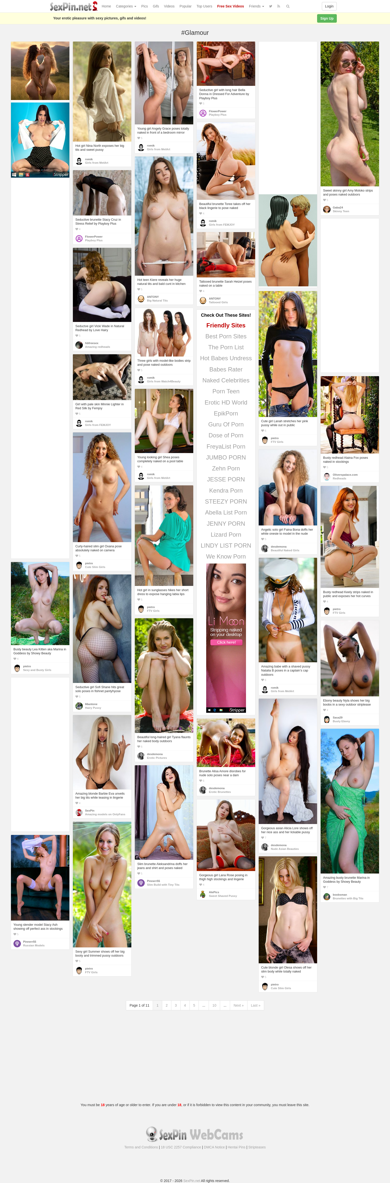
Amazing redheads (97, 346)
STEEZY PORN (226, 501)
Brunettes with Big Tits (348, 898)
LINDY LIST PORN (226, 545)
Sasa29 (337, 717)
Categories (126, 6)
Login (329, 6)
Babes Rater (226, 369)
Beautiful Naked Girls (285, 550)
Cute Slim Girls (95, 567)
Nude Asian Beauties (285, 848)
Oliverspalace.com (345, 474)
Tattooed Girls (218, 302)
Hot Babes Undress (226, 358)
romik (89, 159)
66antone (91, 704)
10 (214, 1005)
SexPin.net (191, 1181)
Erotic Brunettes (220, 791)
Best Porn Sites (225, 336)
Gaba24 (338, 207)
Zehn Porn (226, 468)
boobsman (340, 894)
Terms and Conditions (141, 1147)
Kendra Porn (226, 490)
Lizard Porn (226, 534)
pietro (275, 438)
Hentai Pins (236, 1147)
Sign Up (327, 18)
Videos (169, 6)
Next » (239, 1005)
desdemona (279, 546)
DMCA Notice (214, 1147)
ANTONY (153, 296)
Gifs (156, 6)
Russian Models (34, 945)
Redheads (339, 478)
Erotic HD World (226, 402)
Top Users (204, 6)
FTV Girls (277, 441)
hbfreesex (91, 343)
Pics (144, 6)
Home (106, 6)
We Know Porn (226, 556)
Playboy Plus (218, 114)
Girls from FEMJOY (222, 224)
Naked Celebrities (225, 380)
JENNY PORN (226, 523)
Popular (186, 6)
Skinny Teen (341, 211)
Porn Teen (226, 391)
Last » (255, 1005)
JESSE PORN (226, 479)
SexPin (90, 810)
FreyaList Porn (225, 446)
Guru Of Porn (226, 424)
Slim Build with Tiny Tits (163, 884)
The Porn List (226, 347)
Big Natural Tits (157, 300)
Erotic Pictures (157, 757)
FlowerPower (218, 111)
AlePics (214, 892)
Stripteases (257, 1147)
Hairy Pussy (93, 707)
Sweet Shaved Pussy (223, 895)
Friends (256, 6)
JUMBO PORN (226, 457)
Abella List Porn (226, 512)
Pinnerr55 (153, 880)
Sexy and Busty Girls (37, 670)
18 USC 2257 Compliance (181, 1147)
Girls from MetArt (96, 162)
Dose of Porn (225, 435)
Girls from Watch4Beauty (164, 381)
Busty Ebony (341, 721)
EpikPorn (226, 413)
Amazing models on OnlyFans (105, 814)
